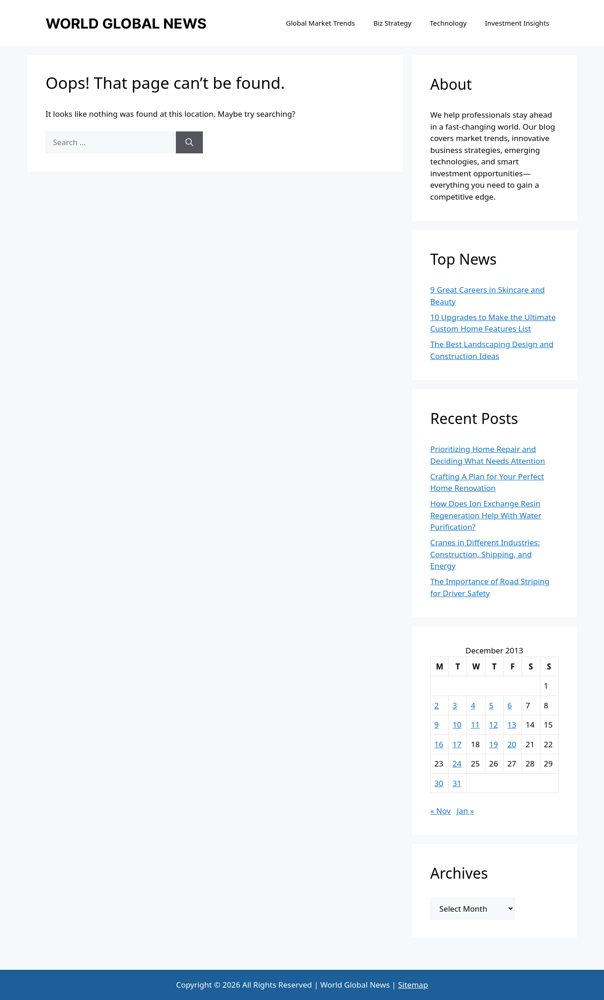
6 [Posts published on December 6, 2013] (509, 705)
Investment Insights (517, 22)
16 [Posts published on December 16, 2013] (439, 744)
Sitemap (413, 984)
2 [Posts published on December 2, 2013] (437, 705)
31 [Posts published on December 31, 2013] (456, 783)
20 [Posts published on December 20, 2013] (511, 744)
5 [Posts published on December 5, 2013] (491, 705)
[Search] (189, 142)
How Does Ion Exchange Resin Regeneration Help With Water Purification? (486, 515)
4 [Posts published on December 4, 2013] (473, 705)
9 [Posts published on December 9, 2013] (437, 724)
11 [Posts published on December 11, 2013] (475, 724)
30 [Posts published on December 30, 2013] (439, 783)
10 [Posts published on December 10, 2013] (456, 724)
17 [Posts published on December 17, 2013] (456, 744)
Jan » (465, 810)
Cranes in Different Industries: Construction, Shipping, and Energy (485, 554)
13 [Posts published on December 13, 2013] (511, 724)
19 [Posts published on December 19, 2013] (493, 744)
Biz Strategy (392, 22)
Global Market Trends (320, 22)
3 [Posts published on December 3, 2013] (454, 705)
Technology (448, 22)
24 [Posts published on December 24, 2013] (456, 763)
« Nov (440, 810)
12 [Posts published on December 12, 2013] (493, 724)
